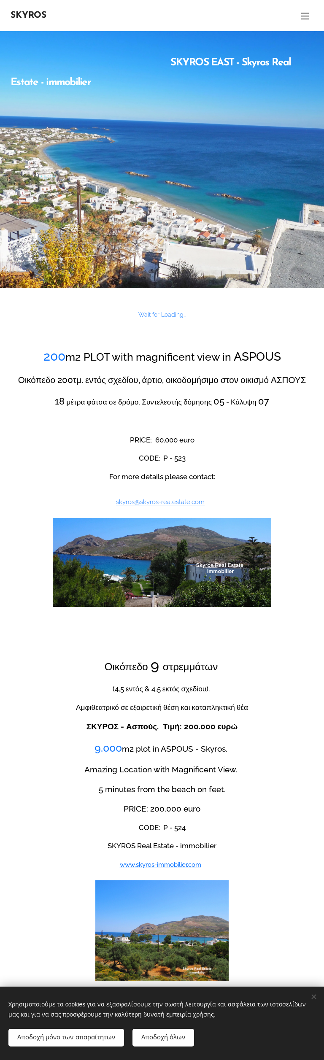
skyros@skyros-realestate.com (160, 502)
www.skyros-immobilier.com (160, 864)
